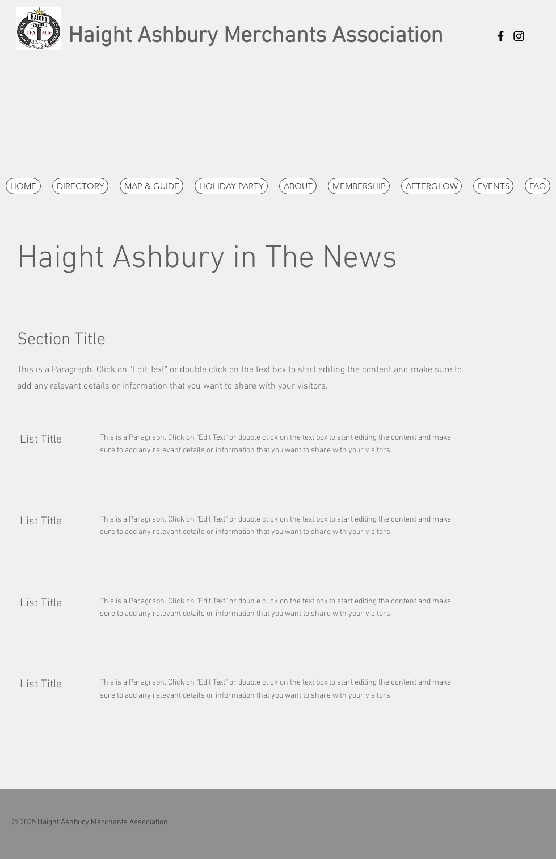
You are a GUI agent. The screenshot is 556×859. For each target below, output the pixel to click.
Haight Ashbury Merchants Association (255, 36)
